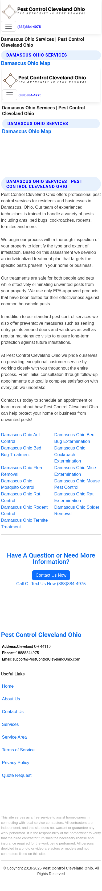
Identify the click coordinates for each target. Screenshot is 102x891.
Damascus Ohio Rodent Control (24, 510)
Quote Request (16, 775)
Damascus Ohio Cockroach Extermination (69, 455)
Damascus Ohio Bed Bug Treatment (21, 451)
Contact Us (13, 711)
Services (10, 724)
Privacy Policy (15, 762)
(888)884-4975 (29, 27)
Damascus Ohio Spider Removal (77, 510)
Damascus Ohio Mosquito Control (17, 484)
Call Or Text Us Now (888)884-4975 (51, 583)
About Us (11, 698)
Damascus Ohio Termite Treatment (24, 523)
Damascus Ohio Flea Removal (21, 471)
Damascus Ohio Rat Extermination (74, 497)
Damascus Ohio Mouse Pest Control (77, 484)
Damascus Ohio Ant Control (20, 438)
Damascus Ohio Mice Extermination (75, 471)
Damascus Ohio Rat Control (20, 497)
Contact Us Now (51, 575)
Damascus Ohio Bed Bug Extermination (74, 438)
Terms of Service (18, 749)
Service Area (14, 737)
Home (8, 686)
